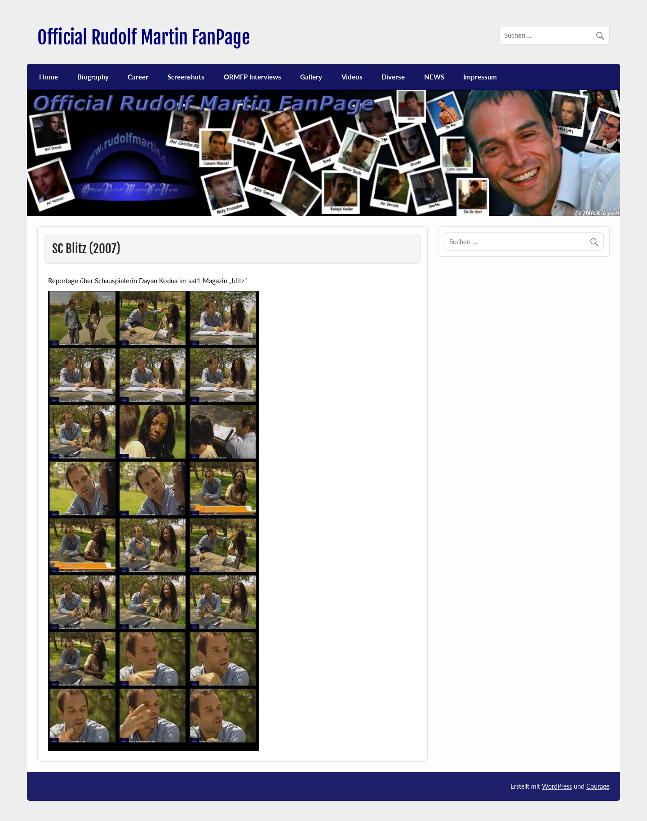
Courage (597, 786)
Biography (93, 77)
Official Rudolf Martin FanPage (143, 37)
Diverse (393, 77)
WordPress (557, 786)
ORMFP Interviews (252, 77)
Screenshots (186, 77)
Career (138, 77)
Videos (352, 77)
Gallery (311, 77)
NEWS (434, 77)
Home (48, 77)
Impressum (480, 77)
